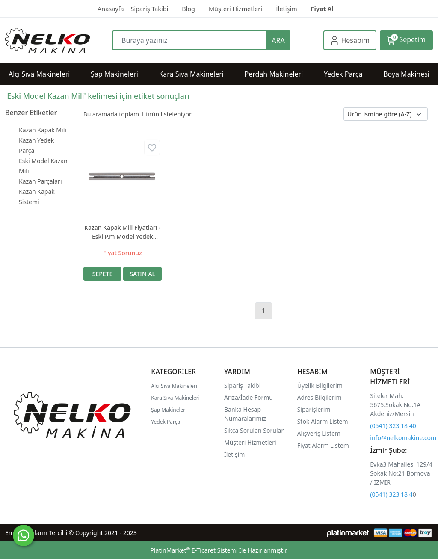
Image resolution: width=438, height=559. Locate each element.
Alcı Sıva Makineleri (174, 386)
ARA (278, 40)
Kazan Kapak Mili (42, 130)
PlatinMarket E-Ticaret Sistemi (193, 550)
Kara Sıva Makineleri (175, 397)
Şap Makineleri (168, 409)
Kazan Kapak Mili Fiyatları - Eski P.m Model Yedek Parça (122, 232)
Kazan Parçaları (40, 181)
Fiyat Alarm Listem (323, 445)
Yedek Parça (165, 421)
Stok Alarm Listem (322, 421)
